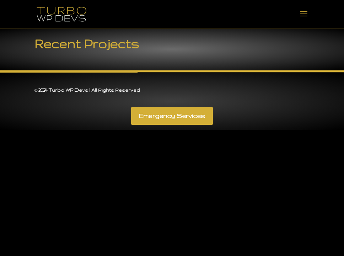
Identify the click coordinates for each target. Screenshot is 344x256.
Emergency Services (172, 115)
